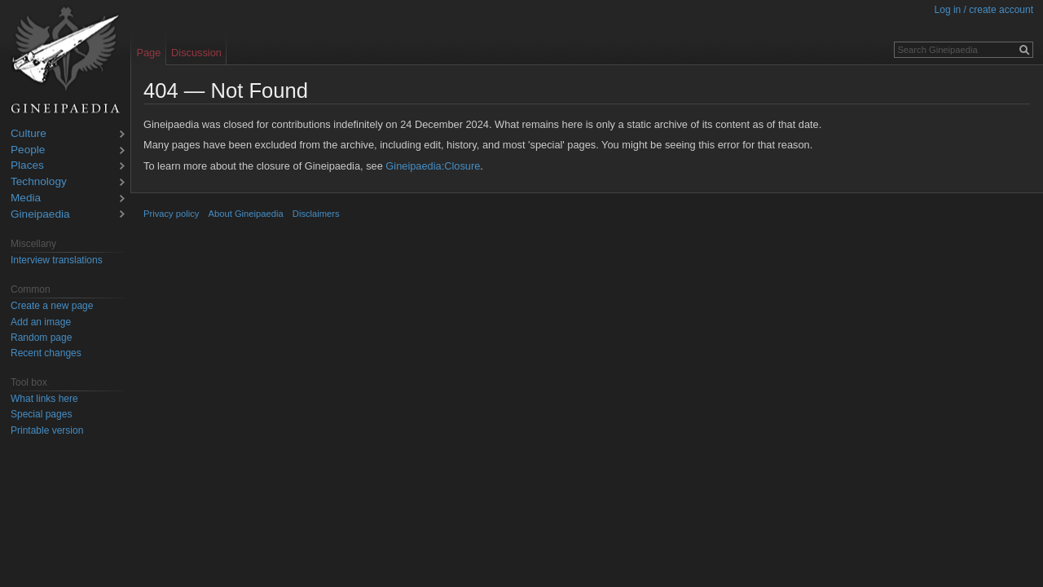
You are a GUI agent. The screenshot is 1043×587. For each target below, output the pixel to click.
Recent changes (46, 353)
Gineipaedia (40, 215)
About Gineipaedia (246, 213)
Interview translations (57, 260)
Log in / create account (984, 9)
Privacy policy (171, 213)
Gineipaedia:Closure (432, 166)
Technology (39, 182)
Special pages (41, 414)
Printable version (47, 430)
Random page (41, 337)
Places (27, 166)
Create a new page (52, 305)
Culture (28, 134)
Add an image (41, 322)
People (28, 150)
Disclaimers (316, 213)
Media (26, 198)
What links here (44, 398)
